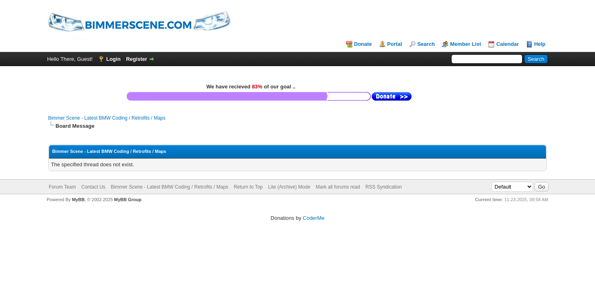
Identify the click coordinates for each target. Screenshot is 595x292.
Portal (394, 44)
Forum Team (62, 187)
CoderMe (313, 218)
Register (136, 59)
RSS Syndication (383, 187)
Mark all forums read (338, 187)
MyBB (78, 199)
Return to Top (248, 187)
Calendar (507, 44)
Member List (465, 44)
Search (426, 44)
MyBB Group (127, 199)
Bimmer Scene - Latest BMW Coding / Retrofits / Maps (107, 118)
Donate (363, 44)
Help (540, 44)
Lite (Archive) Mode (289, 187)
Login (113, 59)
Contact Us (93, 187)
